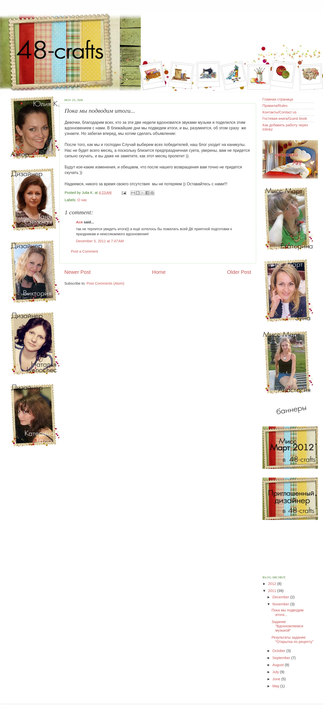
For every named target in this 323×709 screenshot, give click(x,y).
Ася (79, 222)
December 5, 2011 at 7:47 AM (100, 241)
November (281, 604)
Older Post (239, 272)
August (279, 665)
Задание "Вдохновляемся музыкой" (287, 626)
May (276, 686)
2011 (272, 591)
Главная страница (277, 99)
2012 (272, 584)
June (277, 679)
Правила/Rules (274, 106)
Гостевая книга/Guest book (284, 118)
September (282, 658)
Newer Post (77, 272)
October (279, 651)
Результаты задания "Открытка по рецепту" (292, 639)
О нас (82, 200)
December (281, 597)
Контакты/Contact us (279, 112)
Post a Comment (84, 251)
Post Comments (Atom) (105, 283)
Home (159, 272)
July (276, 672)
